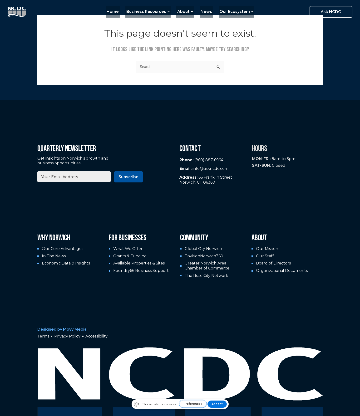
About (185, 11)
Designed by (62, 329)
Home (116, 11)
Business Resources (150, 11)
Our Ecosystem (233, 11)
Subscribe (128, 177)
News (204, 11)
